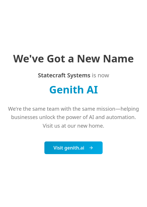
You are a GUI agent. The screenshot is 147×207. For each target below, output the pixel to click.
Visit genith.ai (74, 148)
